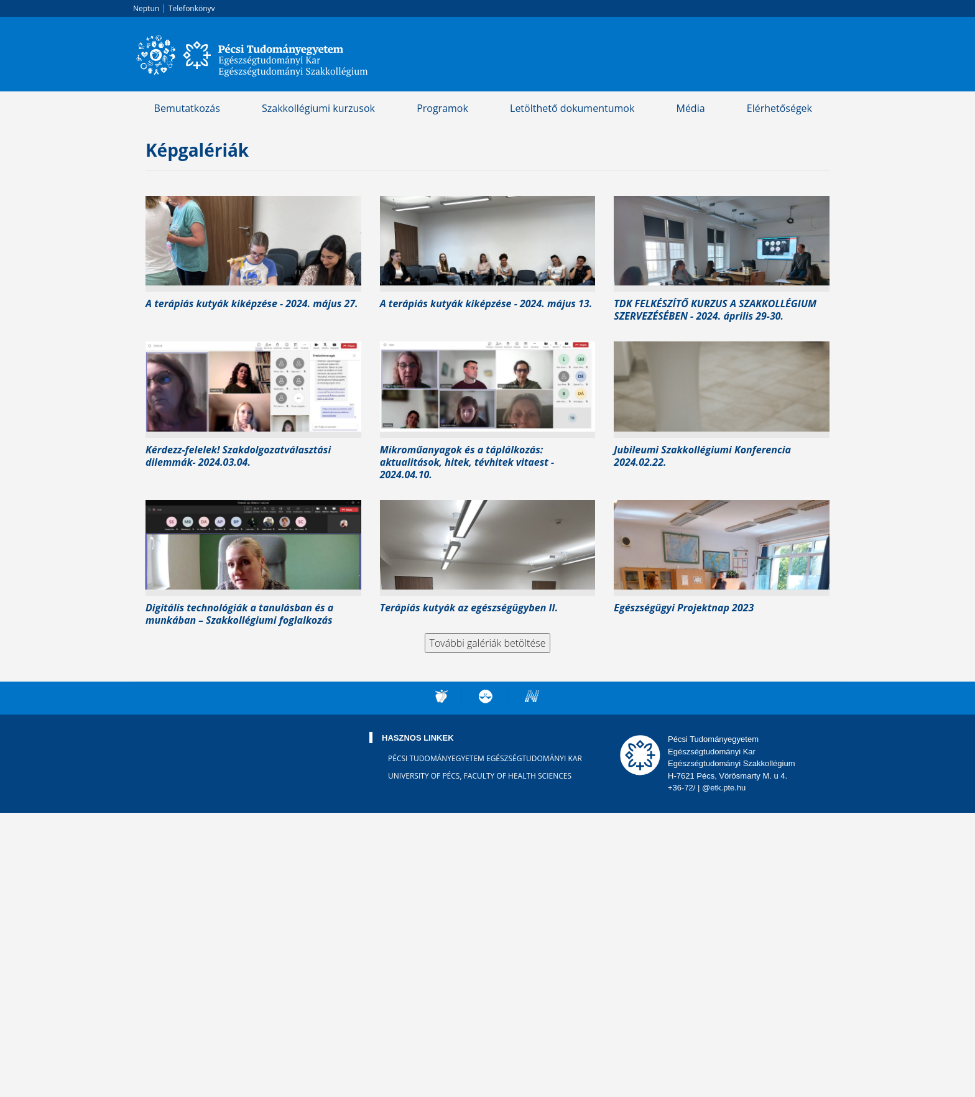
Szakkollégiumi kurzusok (318, 108)
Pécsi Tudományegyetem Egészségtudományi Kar (485, 758)
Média (690, 108)
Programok (442, 108)
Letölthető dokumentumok (572, 108)
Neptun (146, 8)
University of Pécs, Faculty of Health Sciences (479, 776)
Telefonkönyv (192, 8)
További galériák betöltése (488, 643)
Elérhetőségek (779, 108)
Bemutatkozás (187, 108)
